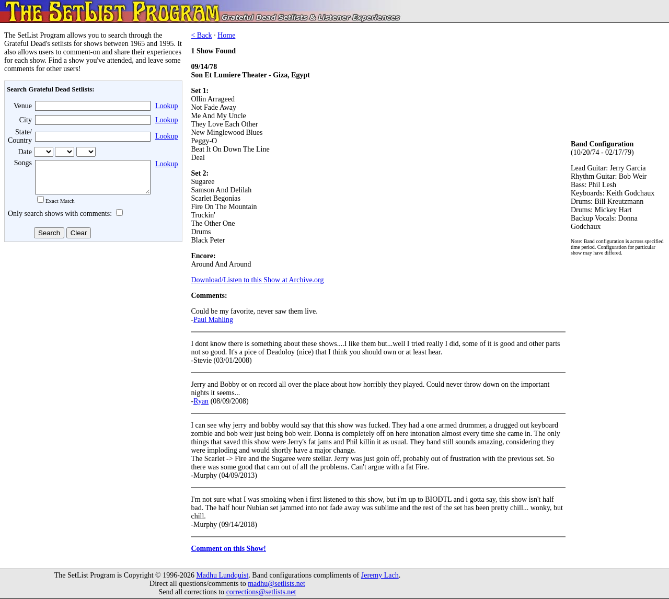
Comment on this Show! (228, 548)
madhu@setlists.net (276, 584)
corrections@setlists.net (261, 592)
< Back (201, 35)
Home (226, 35)
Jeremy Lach (380, 575)
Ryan (201, 401)
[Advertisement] (92, 329)
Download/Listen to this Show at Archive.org (257, 280)
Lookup (166, 106)
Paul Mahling (213, 320)
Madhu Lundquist (222, 575)
